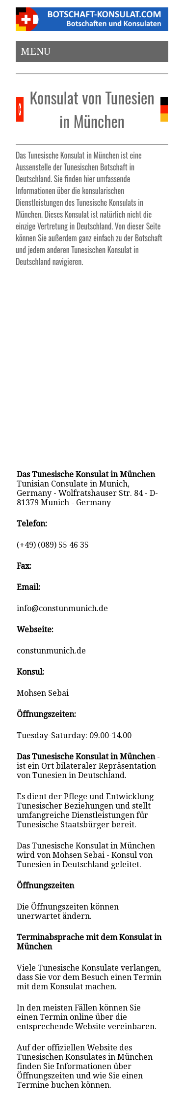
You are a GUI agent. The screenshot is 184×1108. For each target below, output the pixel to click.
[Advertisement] (92, 363)
